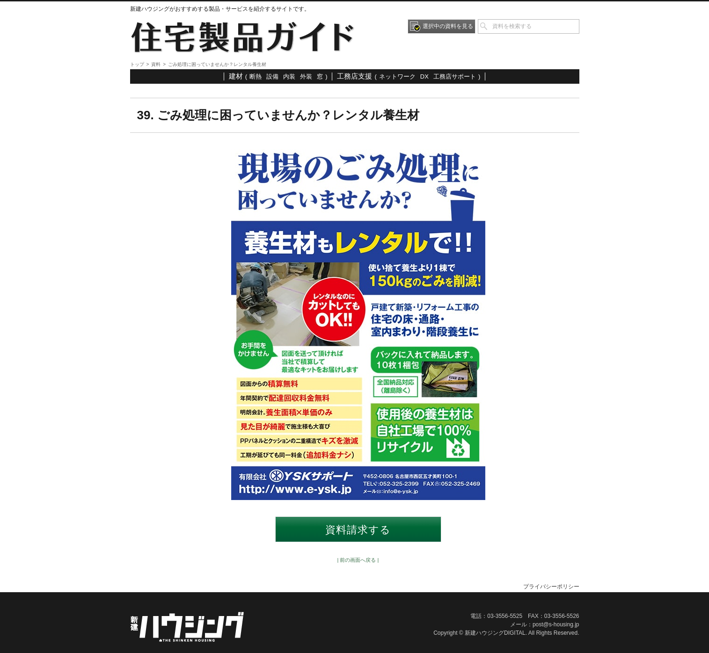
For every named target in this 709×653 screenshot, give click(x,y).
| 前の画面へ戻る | (358, 560)
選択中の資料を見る (448, 26)
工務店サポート (454, 76)
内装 (289, 76)
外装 (306, 76)
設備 (272, 76)
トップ (137, 64)
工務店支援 (354, 76)
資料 (156, 64)
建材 (236, 76)
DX (424, 76)
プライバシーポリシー (551, 586)
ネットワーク (397, 76)
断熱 (255, 76)
